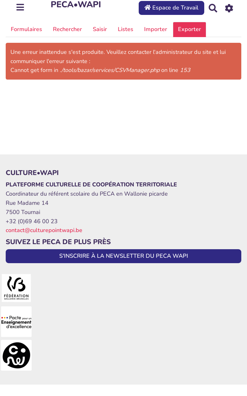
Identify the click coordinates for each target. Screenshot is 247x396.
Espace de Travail (171, 7)
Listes (125, 29)
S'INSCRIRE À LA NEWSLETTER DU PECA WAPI (123, 256)
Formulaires (26, 29)
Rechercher (67, 29)
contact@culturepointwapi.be (44, 230)
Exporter (189, 29)
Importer (155, 29)
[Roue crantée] (229, 7)
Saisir (100, 29)
